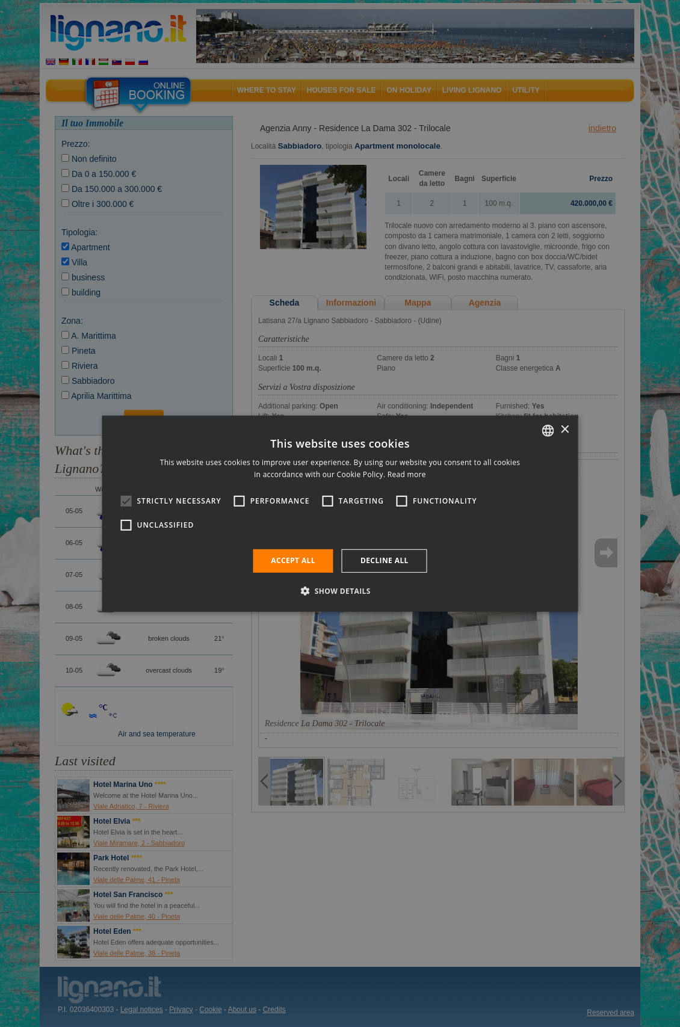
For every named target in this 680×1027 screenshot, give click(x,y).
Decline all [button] (384, 560)
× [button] (564, 429)
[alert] (340, 513)
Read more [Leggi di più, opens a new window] (407, 474)
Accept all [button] (293, 560)
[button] (340, 591)
